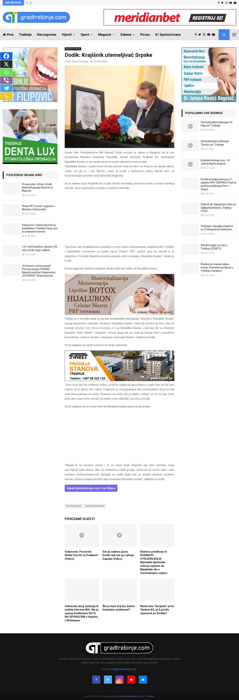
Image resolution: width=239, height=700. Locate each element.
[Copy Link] (6, 96)
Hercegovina (46, 34)
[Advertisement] (119, 219)
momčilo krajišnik (95, 506)
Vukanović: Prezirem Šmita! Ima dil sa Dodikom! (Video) (81, 555)
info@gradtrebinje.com (123, 669)
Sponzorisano (168, 34)
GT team (149, 696)
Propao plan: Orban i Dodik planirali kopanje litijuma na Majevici (37, 187)
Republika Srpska (73, 49)
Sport (85, 34)
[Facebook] (6, 56)
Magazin (104, 34)
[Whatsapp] (6, 72)
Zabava (125, 34)
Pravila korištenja (129, 696)
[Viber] (6, 80)
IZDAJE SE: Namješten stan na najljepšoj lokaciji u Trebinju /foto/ (218, 207)
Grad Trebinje (80, 61)
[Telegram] (6, 88)
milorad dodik (74, 506)
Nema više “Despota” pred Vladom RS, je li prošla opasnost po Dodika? (157, 610)
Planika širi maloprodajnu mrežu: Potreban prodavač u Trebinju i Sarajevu (217, 267)
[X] (6, 64)
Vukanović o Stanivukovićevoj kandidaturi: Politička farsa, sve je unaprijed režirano (39, 228)
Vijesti (67, 34)
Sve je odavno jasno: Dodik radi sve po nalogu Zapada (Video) (118, 555)
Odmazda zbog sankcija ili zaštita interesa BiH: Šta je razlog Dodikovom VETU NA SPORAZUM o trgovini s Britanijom (81, 613)
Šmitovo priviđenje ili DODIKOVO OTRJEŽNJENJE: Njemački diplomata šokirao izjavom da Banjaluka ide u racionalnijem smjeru (153, 562)
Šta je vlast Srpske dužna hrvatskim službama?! (118, 608)
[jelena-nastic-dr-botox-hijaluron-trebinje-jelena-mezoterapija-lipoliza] (119, 314)
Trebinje (25, 34)
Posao (145, 34)
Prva (8, 34)
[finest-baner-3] (119, 380)
